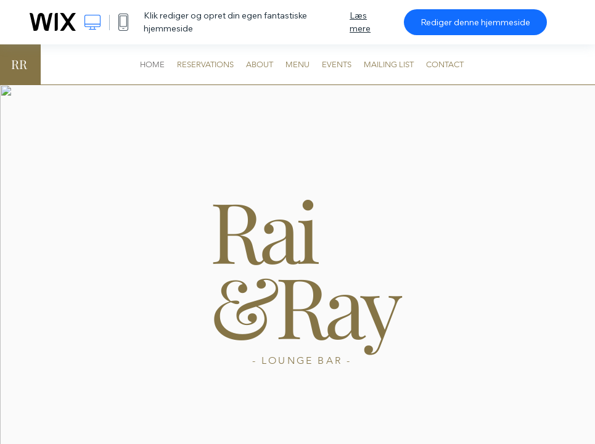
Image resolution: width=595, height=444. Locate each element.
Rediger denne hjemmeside (475, 22)
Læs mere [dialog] (360, 22)
